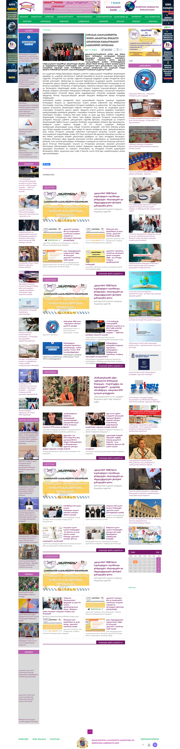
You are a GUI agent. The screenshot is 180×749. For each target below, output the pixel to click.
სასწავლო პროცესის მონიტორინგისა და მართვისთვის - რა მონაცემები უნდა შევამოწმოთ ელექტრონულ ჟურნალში (28, 337)
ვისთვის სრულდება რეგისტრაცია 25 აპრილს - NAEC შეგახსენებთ (27, 413)
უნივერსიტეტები (84, 17)
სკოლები (49, 17)
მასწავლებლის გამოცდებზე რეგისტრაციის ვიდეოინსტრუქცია (28, 312)
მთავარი (24, 17)
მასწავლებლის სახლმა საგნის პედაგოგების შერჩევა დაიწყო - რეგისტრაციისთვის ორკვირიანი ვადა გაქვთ (145, 345)
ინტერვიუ (64, 21)
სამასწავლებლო (65, 17)
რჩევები (120, 21)
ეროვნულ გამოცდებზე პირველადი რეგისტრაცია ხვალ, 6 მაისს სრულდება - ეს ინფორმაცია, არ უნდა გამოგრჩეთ (144, 120)
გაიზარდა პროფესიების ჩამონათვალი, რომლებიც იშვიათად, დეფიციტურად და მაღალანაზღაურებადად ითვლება (145, 521)
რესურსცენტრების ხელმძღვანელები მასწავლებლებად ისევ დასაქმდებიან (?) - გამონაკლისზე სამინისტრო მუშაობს (142, 463)
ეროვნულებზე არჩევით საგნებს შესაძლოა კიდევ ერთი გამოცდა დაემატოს (29, 265)
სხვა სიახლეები (152, 17)
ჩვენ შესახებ (39, 739)
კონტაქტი (23, 739)
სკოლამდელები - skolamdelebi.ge (112, 17)
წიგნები (136, 21)
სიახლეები (36, 17)
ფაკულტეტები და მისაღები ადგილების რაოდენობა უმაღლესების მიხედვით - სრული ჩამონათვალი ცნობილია (27, 491)
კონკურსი (152, 21)
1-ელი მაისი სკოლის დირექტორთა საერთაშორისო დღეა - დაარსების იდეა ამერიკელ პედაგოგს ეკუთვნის (145, 294)
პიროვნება (45, 21)
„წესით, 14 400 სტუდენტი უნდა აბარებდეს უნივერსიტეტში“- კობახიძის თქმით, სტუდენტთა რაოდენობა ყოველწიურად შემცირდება (28, 439)
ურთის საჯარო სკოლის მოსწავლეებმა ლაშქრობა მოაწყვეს (27, 594)
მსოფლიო (136, 17)
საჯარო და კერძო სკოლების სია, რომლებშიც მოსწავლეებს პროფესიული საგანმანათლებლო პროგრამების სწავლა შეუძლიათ (144, 493)
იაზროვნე (103, 21)
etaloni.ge (132, 587)
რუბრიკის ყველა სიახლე (110, 274)
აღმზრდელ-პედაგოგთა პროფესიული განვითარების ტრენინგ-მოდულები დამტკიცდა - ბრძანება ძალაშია (144, 146)
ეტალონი (27, 21)
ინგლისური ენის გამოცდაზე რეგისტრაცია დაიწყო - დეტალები (27, 131)
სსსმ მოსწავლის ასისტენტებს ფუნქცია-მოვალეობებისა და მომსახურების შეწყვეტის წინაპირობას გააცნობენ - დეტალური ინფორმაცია (145, 400)
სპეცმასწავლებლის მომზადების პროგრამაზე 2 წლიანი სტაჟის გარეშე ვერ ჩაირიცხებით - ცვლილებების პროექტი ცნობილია (144, 265)
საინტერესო (83, 21)
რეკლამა (55, 739)
